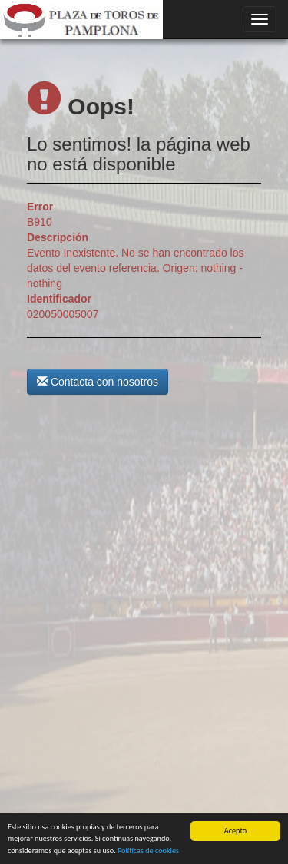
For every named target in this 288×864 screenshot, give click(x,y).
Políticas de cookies (148, 851)
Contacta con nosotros (97, 382)
